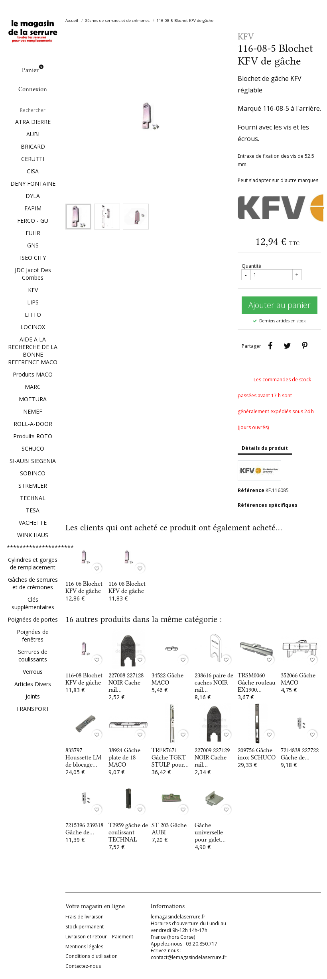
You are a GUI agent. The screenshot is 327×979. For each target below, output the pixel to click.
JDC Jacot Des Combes (33, 273)
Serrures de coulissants (32, 655)
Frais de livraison (84, 917)
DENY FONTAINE (32, 183)
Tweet (287, 346)
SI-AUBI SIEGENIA (33, 461)
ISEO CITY (33, 257)
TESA (32, 510)
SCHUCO (33, 448)
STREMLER (32, 485)
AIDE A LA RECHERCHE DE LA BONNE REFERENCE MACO (32, 350)
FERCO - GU (32, 220)
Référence (251, 490)
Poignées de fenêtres (33, 635)
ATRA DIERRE (33, 122)
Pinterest (305, 346)
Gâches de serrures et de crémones (33, 583)
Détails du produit (265, 448)
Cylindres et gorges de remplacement (32, 563)
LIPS (33, 302)
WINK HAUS (32, 535)
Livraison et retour (86, 937)
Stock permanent (84, 927)
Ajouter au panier (279, 305)
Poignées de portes (33, 619)
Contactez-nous (83, 966)
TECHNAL (32, 498)
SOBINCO (32, 473)
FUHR (33, 233)
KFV (33, 290)
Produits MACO (33, 374)
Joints (33, 696)
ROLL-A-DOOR (33, 424)
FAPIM (32, 208)
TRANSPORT (32, 708)
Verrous (33, 671)
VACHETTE (33, 522)
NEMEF (32, 411)
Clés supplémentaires (33, 603)
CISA (33, 171)
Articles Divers (32, 684)
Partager (270, 346)
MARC (33, 386)
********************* (33, 547)
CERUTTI (32, 159)
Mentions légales (84, 947)
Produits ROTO (32, 436)
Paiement (122, 937)
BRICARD (33, 146)
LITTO (33, 314)
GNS (33, 245)
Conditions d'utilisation (91, 956)
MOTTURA (33, 399)
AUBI (32, 134)
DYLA (33, 196)
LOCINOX (32, 327)
